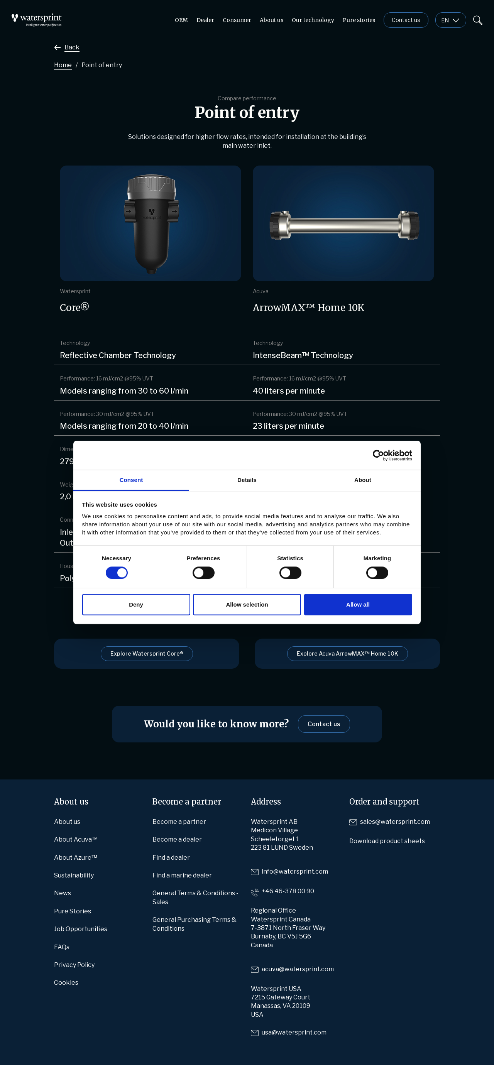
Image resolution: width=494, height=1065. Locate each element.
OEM (181, 20)
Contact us (406, 20)
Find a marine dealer (182, 875)
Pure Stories (72, 911)
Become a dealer (177, 839)
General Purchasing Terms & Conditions (194, 924)
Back (72, 47)
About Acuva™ (76, 839)
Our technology (313, 20)
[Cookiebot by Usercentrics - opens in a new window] (378, 455)
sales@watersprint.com (395, 821)
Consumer (237, 20)
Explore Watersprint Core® (146, 653)
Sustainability (74, 875)
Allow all (358, 604)
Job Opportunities (80, 929)
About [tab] (362, 480)
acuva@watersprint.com (298, 969)
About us (271, 20)
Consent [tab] (131, 480)
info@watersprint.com (295, 871)
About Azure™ (75, 857)
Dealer (205, 20)
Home (63, 65)
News (62, 893)
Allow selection (247, 604)
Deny (136, 604)
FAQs (61, 947)
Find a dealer (171, 857)
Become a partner (179, 821)
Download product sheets (387, 841)
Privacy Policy (74, 965)
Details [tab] (247, 480)
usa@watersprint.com (294, 1032)
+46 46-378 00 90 (288, 891)
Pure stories (359, 20)
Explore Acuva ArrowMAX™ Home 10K (347, 653)
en (445, 20)
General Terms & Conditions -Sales (195, 897)
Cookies (66, 982)
